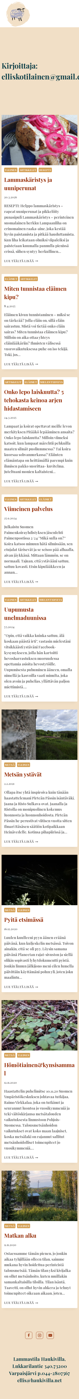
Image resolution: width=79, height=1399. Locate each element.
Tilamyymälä (43, 13)
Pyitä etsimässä (23, 919)
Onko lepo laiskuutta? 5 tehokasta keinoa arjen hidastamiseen (34, 400)
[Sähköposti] (50, 1335)
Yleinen (10, 170)
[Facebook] (28, 1335)
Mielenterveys (51, 382)
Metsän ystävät (23, 774)
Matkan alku (20, 1235)
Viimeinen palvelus (28, 508)
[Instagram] (39, 1335)
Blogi (37, 21)
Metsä (10, 764)
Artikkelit (28, 170)
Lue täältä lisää (21, 261)
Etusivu (39, 6)
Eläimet (11, 279)
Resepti (45, 170)
